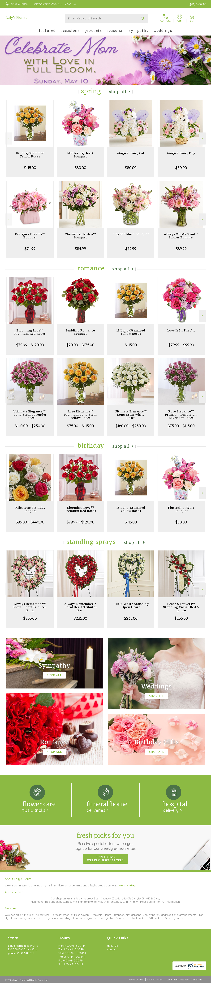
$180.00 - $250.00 (131, 425)
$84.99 (80, 248)
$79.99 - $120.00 (30, 344)
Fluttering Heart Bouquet (80, 154)
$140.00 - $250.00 (30, 425)
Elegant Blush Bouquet (131, 234)
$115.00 (30, 167)
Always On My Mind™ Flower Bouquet (181, 235)
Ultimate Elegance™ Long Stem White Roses (131, 415)
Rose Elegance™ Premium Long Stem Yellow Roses (80, 415)
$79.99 (130, 248)
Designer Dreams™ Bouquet (30, 235)
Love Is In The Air (181, 330)
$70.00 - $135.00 (80, 344)
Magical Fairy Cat (130, 153)
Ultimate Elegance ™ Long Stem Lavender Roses (30, 415)
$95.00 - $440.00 (30, 522)
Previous (8, 139)
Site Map (197, 979)
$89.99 (181, 248)
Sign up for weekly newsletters (105, 859)
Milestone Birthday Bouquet (30, 509)
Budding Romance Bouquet (80, 332)
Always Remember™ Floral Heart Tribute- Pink (30, 607)
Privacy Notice (155, 979)
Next (202, 139)
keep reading (127, 885)
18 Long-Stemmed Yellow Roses (30, 154)
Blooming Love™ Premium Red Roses (30, 332)
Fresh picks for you (105, 841)
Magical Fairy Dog (181, 153)
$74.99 (30, 248)
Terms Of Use (136, 979)
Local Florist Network (178, 979)
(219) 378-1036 (19, 4)
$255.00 (30, 618)
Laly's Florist (16, 18)
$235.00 (80, 618)
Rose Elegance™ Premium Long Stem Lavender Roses (181, 415)
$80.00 (80, 167)
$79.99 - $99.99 (181, 344)
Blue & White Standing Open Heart (131, 605)
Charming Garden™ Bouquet (80, 235)
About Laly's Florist (18, 879)
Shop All (117, 91)
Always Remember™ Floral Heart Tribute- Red (80, 607)
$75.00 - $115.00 (80, 425)
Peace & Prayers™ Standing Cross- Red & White (181, 607)
